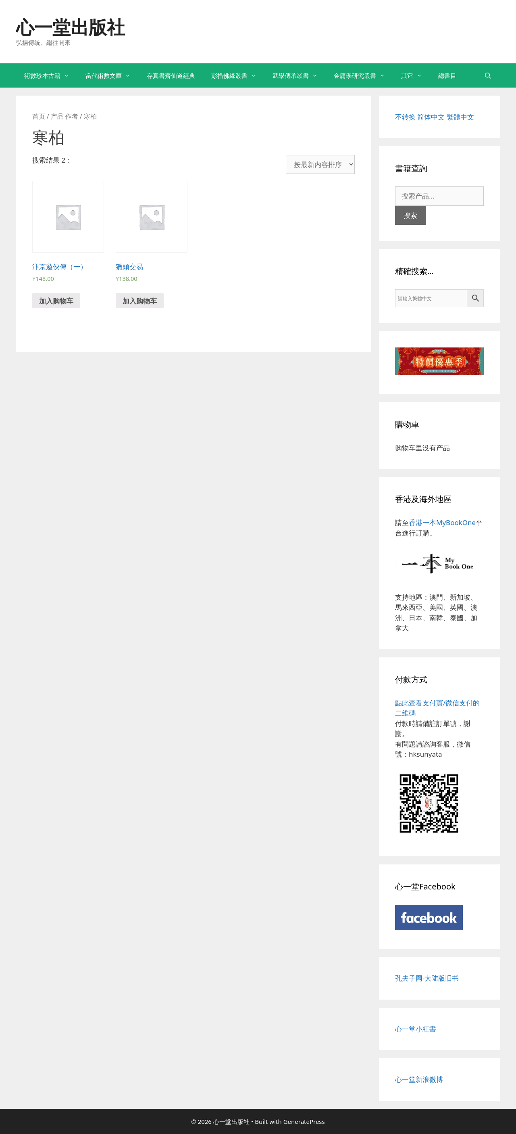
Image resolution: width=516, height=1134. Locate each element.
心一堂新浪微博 (419, 1079)
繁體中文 (460, 116)
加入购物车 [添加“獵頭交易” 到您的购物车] (140, 300)
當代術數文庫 (112, 75)
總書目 (447, 75)
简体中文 (431, 116)
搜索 (410, 215)
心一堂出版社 (70, 27)
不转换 (405, 116)
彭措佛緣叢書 (237, 75)
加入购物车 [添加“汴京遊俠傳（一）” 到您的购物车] (56, 300)
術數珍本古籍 (50, 75)
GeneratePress (304, 1121)
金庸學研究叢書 (363, 75)
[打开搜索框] (488, 75)
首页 (38, 116)
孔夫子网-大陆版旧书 (427, 978)
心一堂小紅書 (415, 1029)
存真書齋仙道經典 (171, 75)
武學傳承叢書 (299, 75)
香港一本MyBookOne (442, 522)
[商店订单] (320, 164)
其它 (415, 75)
